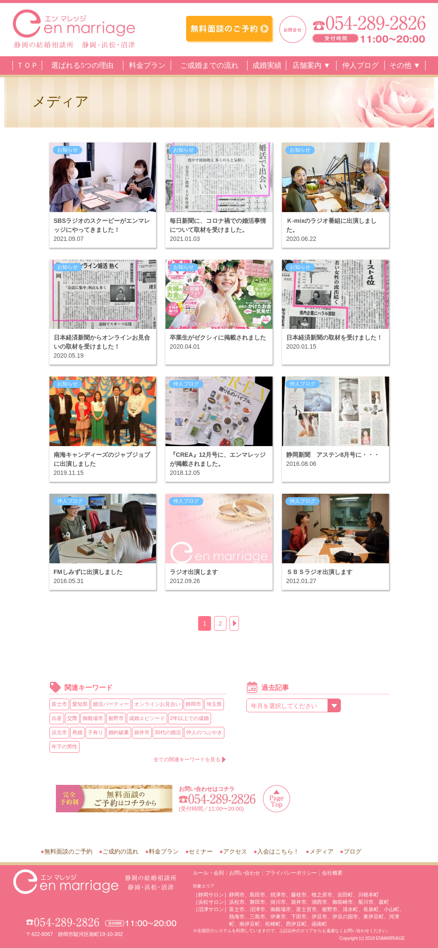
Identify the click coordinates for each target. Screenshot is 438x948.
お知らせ (67, 150)
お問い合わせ (244, 873)
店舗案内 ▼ (311, 65)
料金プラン (147, 65)
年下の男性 (64, 747)
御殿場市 (93, 718)
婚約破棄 (118, 732)
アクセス (235, 851)
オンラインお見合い (157, 704)
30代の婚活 (168, 732)
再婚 (77, 732)
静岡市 (193, 704)
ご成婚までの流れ (209, 65)
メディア (321, 851)
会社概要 (332, 873)
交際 (72, 718)
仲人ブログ (360, 65)
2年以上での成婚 (189, 718)
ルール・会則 (208, 873)
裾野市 (116, 718)
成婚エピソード (147, 718)
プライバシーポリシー (291, 873)
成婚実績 (267, 65)
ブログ (352, 851)
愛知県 (80, 704)
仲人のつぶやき (204, 732)
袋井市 (142, 732)
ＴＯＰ (27, 65)
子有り (95, 732)
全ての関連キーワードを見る (187, 760)
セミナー (201, 851)
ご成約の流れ (120, 851)
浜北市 (59, 732)
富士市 (59, 704)
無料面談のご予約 (68, 851)
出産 (57, 718)
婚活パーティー (111, 704)
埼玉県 (214, 704)
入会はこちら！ (278, 851)
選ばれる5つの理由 (82, 65)
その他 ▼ (404, 65)
